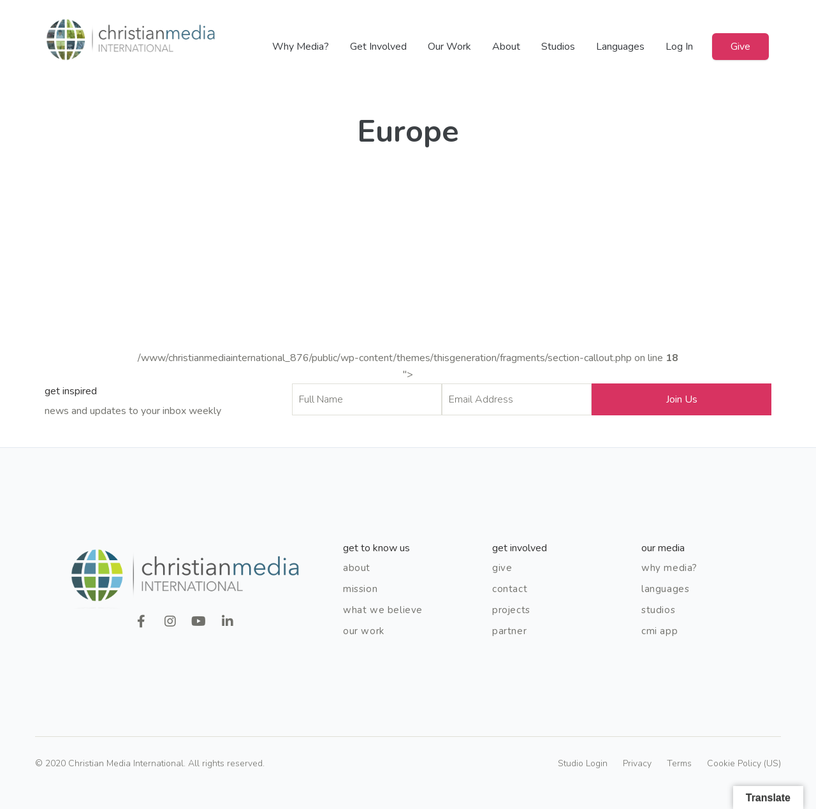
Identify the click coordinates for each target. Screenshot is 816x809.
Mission (360, 589)
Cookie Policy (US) (744, 763)
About (506, 46)
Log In (679, 46)
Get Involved (378, 46)
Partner (509, 631)
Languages (620, 46)
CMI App (659, 631)
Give (740, 47)
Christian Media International (131, 40)
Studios (558, 46)
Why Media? (300, 46)
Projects (511, 610)
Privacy (637, 763)
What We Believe (383, 610)
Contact (509, 589)
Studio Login (583, 763)
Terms (679, 763)
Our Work (449, 46)
